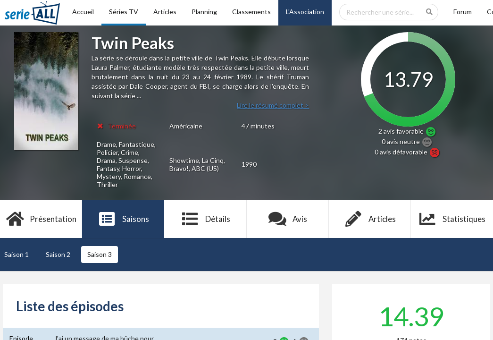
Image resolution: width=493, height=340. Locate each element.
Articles (164, 12)
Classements (251, 12)
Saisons (123, 219)
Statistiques (452, 219)
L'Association (305, 12)
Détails (205, 219)
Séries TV (123, 12)
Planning (204, 12)
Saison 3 (99, 254)
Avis (287, 219)
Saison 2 (58, 254)
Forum (462, 12)
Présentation (41, 219)
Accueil (83, 12)
